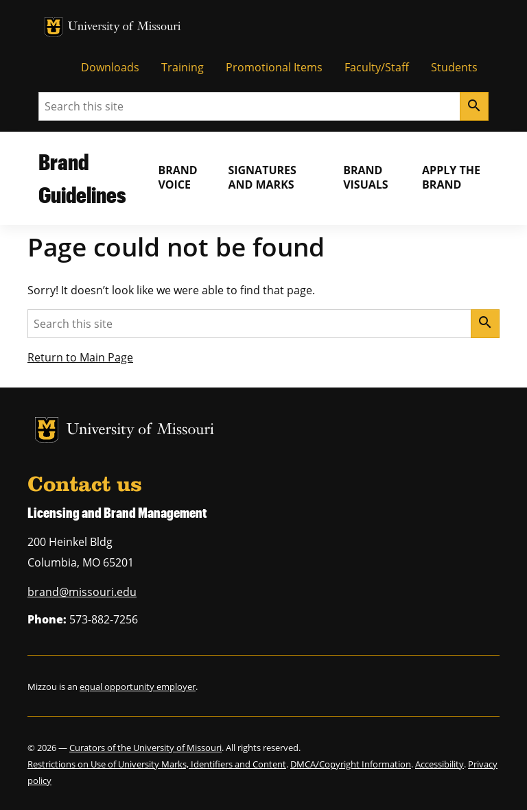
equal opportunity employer (138, 686)
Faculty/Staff (376, 67)
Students (454, 67)
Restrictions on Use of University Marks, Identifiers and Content (156, 764)
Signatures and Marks (262, 177)
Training (182, 67)
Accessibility (439, 764)
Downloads (110, 67)
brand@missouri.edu (82, 591)
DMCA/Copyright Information (350, 764)
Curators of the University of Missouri (145, 747)
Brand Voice (177, 177)
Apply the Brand (451, 177)
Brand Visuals (365, 177)
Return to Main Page (80, 357)
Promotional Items (274, 67)
